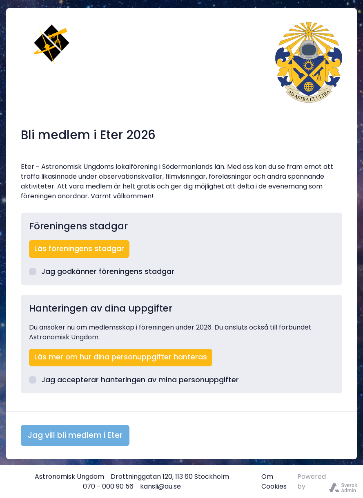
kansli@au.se (160, 486)
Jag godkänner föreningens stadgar (101, 271)
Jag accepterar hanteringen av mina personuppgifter (134, 380)
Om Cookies (274, 481)
